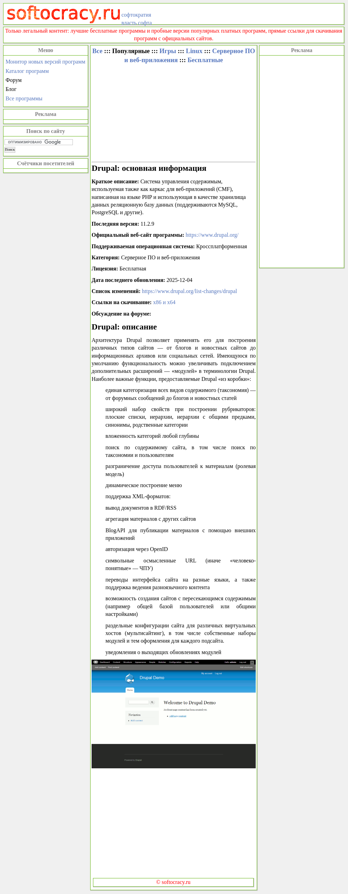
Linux (194, 51)
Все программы (24, 98)
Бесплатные (205, 60)
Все (97, 51)
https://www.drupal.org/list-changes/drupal (189, 291)
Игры (168, 51)
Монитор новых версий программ (45, 62)
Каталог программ (27, 71)
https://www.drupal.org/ (212, 235)
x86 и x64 (164, 302)
